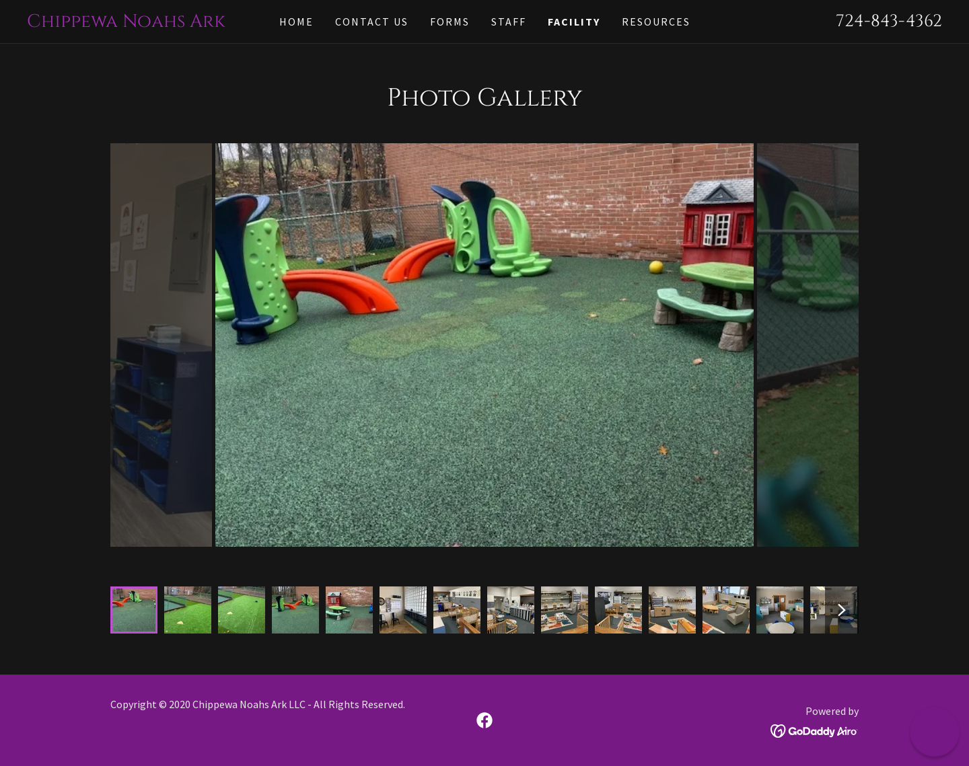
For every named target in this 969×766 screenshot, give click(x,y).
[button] (935, 732)
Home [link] (296, 21)
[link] (141, 22)
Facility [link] (574, 21)
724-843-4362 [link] (889, 21)
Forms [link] (450, 21)
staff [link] (508, 21)
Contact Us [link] (371, 21)
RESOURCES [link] (656, 21)
